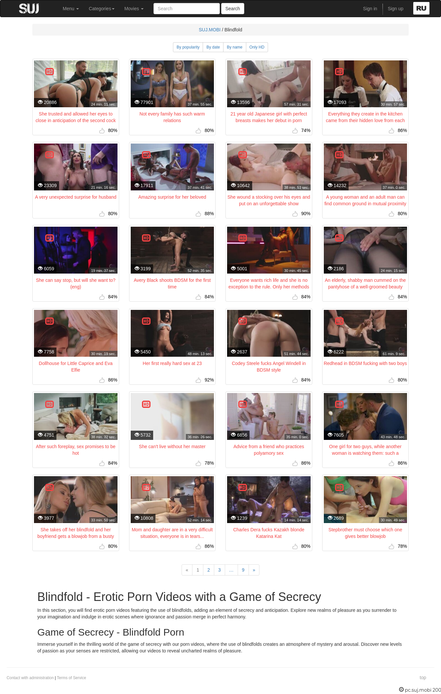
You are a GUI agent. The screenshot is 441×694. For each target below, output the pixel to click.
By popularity (188, 47)
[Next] (254, 570)
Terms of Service (71, 678)
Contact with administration (30, 678)
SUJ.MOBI (209, 29)
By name (234, 47)
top (423, 677)
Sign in (370, 8)
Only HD (257, 47)
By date (213, 47)
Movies (134, 8)
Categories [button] (102, 8)
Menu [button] (71, 8)
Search (232, 8)
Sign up (395, 8)
